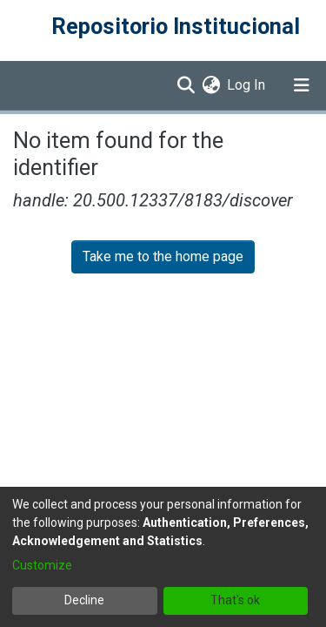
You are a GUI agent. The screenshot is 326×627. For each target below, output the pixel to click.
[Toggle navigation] (301, 85)
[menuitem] (211, 85)
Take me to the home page (163, 256)
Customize (42, 565)
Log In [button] (247, 85)
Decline (84, 600)
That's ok (235, 600)
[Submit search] (185, 85)
